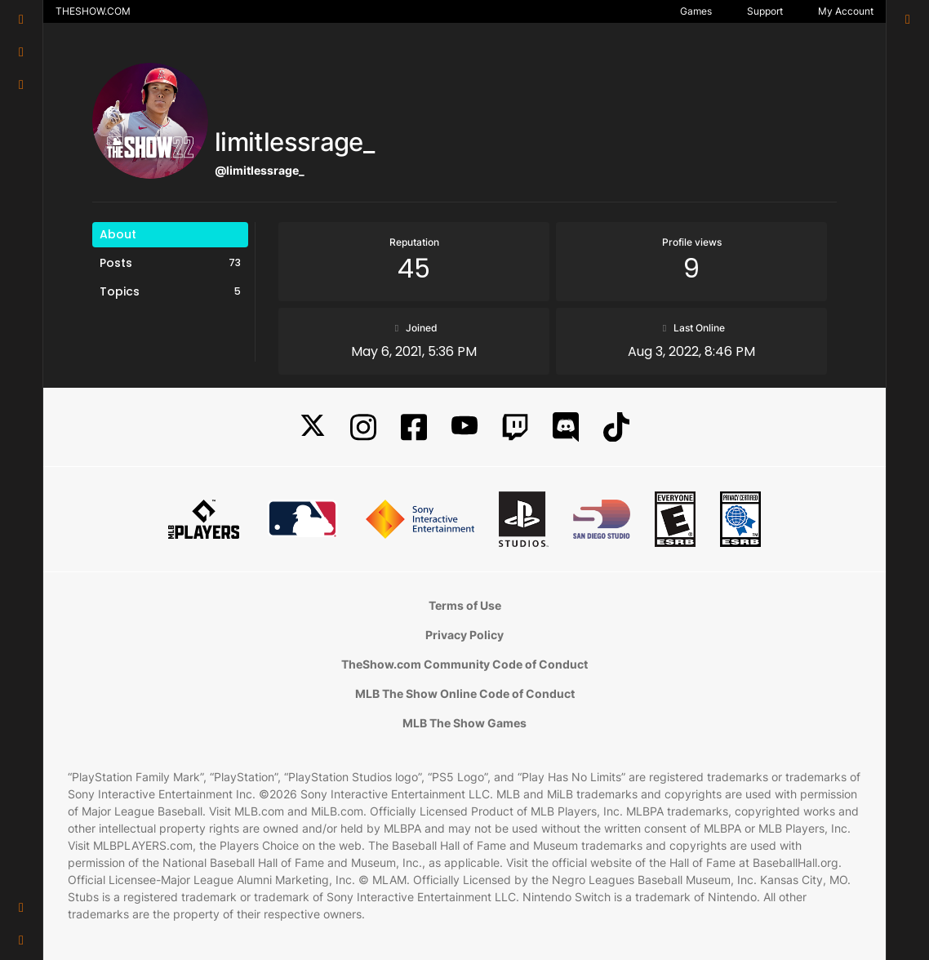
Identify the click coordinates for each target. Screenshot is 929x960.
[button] (21, 908)
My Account (845, 11)
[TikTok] (616, 427)
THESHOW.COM (93, 11)
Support (765, 11)
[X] (313, 427)
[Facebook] (414, 427)
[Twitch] (515, 427)
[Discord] (566, 427)
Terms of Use (465, 605)
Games (696, 11)
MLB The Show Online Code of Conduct (465, 693)
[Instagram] (363, 427)
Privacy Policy (464, 635)
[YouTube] (464, 427)
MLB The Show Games (464, 723)
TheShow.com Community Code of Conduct (464, 664)
